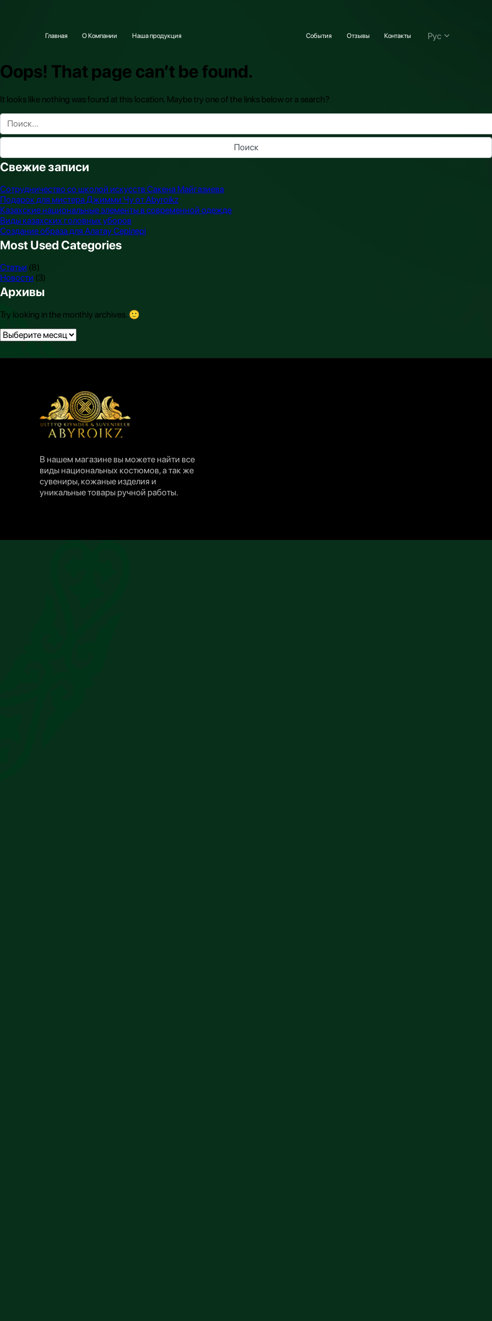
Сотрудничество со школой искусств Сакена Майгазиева (112, 189)
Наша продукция (157, 36)
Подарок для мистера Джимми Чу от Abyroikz (89, 199)
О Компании (99, 36)
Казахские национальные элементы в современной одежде (116, 210)
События (319, 36)
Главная (56, 36)
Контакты (397, 36)
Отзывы (358, 36)
